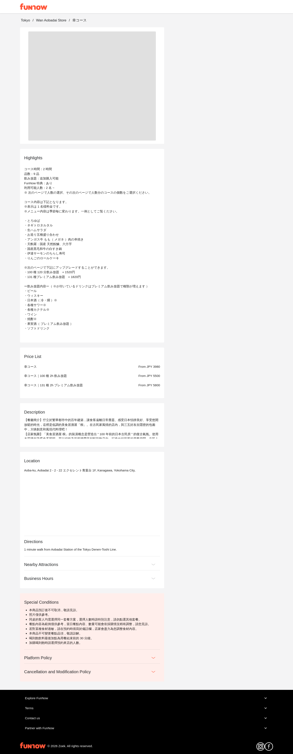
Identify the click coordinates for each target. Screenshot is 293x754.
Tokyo (25, 20)
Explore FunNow (146, 698)
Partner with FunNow (146, 728)
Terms (146, 708)
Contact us (146, 718)
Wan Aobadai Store (51, 20)
